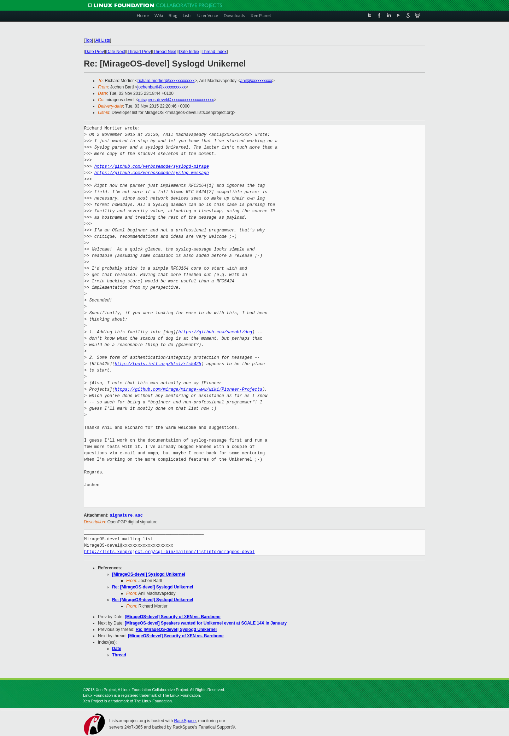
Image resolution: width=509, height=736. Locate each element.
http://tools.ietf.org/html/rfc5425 (158, 364)
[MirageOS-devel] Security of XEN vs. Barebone (173, 616)
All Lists (102, 40)
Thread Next (164, 51)
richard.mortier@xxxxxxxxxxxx (166, 80)
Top (88, 40)
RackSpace (184, 720)
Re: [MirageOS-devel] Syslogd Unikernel (152, 586)
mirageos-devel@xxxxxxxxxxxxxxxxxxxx (176, 99)
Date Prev (94, 51)
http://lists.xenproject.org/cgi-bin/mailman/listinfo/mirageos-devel (169, 551)
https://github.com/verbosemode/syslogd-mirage (151, 166)
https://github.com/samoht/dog (215, 332)
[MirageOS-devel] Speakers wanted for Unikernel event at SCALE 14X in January (206, 622)
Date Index (189, 51)
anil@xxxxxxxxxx (256, 80)
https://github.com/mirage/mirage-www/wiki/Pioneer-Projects (188, 389)
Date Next (115, 51)
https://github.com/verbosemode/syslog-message (151, 173)
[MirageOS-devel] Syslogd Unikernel (148, 573)
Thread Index (214, 51)
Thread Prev (139, 51)
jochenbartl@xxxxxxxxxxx (162, 87)
